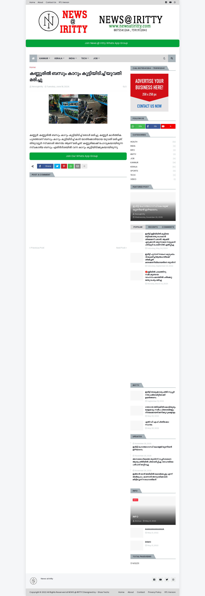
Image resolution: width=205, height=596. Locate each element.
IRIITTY (153, 154)
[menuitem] (33, 58)
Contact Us (51, 2)
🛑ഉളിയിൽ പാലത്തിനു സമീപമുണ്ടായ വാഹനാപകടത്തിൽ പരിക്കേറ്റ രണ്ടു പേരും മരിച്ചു (158, 276)
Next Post (120, 247)
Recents (153, 227)
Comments (168, 227)
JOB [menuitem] (95, 58)
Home (32, 2)
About (40, 2)
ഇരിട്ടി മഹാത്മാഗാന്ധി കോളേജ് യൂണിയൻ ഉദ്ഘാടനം (150, 208)
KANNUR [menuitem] (43, 58)
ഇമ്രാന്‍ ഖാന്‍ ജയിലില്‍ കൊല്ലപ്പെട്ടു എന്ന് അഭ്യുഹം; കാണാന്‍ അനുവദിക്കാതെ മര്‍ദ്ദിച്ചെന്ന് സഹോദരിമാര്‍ (152, 477)
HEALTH (153, 141)
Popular (137, 227)
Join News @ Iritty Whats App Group (103, 43)
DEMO (148, 542)
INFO (153, 150)
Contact (141, 592)
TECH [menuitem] (84, 58)
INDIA (153, 146)
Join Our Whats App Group (79, 156)
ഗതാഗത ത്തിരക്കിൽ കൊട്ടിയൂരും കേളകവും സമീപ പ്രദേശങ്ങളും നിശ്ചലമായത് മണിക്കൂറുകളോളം (160, 410)
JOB (153, 158)
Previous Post (37, 247)
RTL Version (64, 2)
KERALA (153, 166)
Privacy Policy (154, 592)
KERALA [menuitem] (58, 58)
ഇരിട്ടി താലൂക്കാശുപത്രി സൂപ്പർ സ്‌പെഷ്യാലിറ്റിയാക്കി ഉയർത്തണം (159, 395)
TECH (153, 175)
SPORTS (153, 170)
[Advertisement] (153, 334)
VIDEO (153, 179)
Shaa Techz (103, 592)
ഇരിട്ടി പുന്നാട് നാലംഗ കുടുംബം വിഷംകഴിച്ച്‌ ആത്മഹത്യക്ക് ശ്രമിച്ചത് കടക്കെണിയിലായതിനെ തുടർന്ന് (160, 258)
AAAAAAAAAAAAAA (154, 529)
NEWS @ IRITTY (75, 592)
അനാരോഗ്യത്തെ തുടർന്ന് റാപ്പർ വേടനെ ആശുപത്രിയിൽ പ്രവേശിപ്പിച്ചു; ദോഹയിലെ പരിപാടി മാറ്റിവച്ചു (153, 462)
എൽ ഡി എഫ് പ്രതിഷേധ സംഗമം (157, 423)
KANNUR (153, 162)
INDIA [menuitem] (72, 58)
